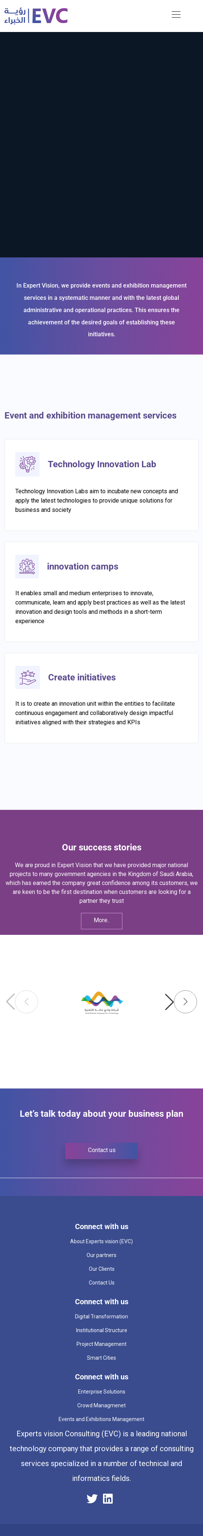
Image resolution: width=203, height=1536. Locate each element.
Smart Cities (101, 1358)
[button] (181, 1002)
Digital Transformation (101, 1316)
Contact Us (102, 1283)
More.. (102, 920)
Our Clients (102, 1269)
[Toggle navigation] (176, 14)
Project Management (101, 1344)
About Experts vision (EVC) (101, 1241)
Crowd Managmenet (101, 1405)
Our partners (101, 1255)
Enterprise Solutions (101, 1392)
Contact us (102, 1150)
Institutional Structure (101, 1330)
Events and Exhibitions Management (101, 1419)
